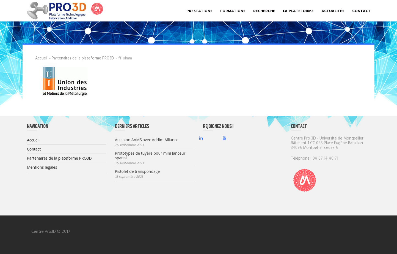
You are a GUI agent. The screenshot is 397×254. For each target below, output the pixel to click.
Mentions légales (42, 167)
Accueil (41, 58)
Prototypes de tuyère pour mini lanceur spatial (150, 155)
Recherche (264, 10)
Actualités (332, 10)
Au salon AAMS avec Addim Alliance (146, 140)
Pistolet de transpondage (137, 171)
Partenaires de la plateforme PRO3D (83, 58)
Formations (233, 10)
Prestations (199, 10)
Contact (361, 10)
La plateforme (298, 10)
